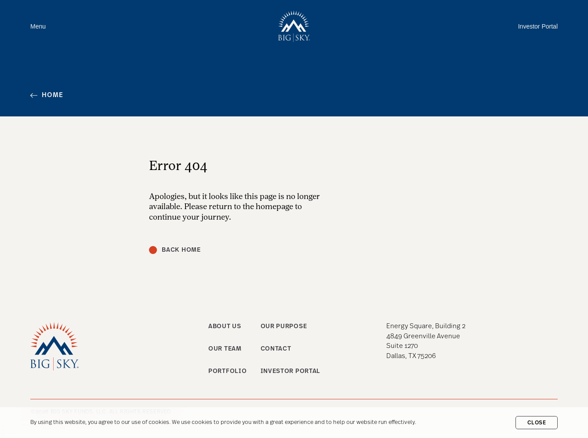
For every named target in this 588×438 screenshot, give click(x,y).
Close (536, 423)
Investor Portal (538, 26)
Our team (225, 349)
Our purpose (284, 326)
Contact (276, 349)
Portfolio (227, 371)
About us (224, 326)
